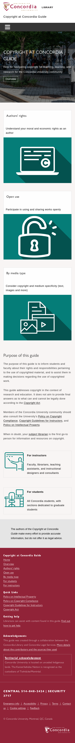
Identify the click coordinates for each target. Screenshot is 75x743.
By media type (10, 576)
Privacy (44, 703)
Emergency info (11, 703)
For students (10, 581)
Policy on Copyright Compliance (20, 600)
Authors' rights (11, 568)
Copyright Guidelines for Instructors (40, 420)
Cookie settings (18, 708)
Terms (55, 703)
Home (6, 559)
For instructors (11, 585)
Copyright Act (32, 402)
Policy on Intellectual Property (21, 425)
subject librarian (38, 434)
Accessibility (30, 703)
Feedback (34, 708)
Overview (11, 79)
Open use (8, 572)
